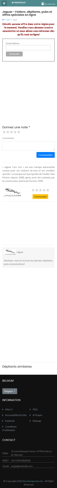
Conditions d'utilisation (9, 428)
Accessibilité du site (14, 415)
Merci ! (7, 409)
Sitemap (35, 420)
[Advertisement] (25, 223)
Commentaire (40, 196)
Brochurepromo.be (33, 481)
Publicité (8, 420)
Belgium (8, 391)
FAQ (34, 409)
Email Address (12, 43)
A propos (36, 415)
